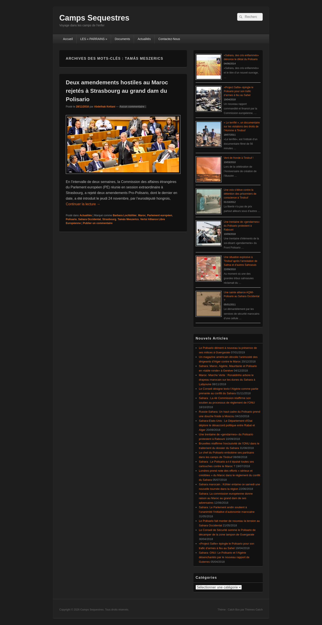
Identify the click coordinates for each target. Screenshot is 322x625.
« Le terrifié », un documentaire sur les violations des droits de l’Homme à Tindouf (242, 126)
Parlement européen (159, 215)
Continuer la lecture (83, 204)
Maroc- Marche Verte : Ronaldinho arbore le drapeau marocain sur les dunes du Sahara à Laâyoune (227, 379)
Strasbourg (109, 219)
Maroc (142, 215)
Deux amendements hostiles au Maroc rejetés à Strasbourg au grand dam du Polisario (117, 91)
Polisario (71, 219)
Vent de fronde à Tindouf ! (238, 157)
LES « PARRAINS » (93, 39)
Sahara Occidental (89, 219)
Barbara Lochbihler (125, 215)
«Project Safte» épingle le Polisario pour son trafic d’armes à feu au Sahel (238, 91)
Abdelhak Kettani (104, 106)
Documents (122, 39)
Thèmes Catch (254, 609)
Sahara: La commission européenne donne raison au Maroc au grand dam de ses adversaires (226, 498)
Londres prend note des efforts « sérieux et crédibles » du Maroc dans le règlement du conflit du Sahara (229, 475)
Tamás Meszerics (128, 219)
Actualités (144, 39)
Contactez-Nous (169, 39)
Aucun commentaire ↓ (133, 106)
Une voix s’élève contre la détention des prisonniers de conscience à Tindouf (240, 193)
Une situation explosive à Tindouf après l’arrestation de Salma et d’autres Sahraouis (240, 261)
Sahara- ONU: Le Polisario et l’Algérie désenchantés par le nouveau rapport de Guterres (224, 557)
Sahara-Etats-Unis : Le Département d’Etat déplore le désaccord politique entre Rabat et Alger (227, 425)
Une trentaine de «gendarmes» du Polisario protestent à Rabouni (241, 225)
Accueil (68, 39)
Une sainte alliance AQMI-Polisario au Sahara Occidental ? (241, 296)
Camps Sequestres (94, 17)
